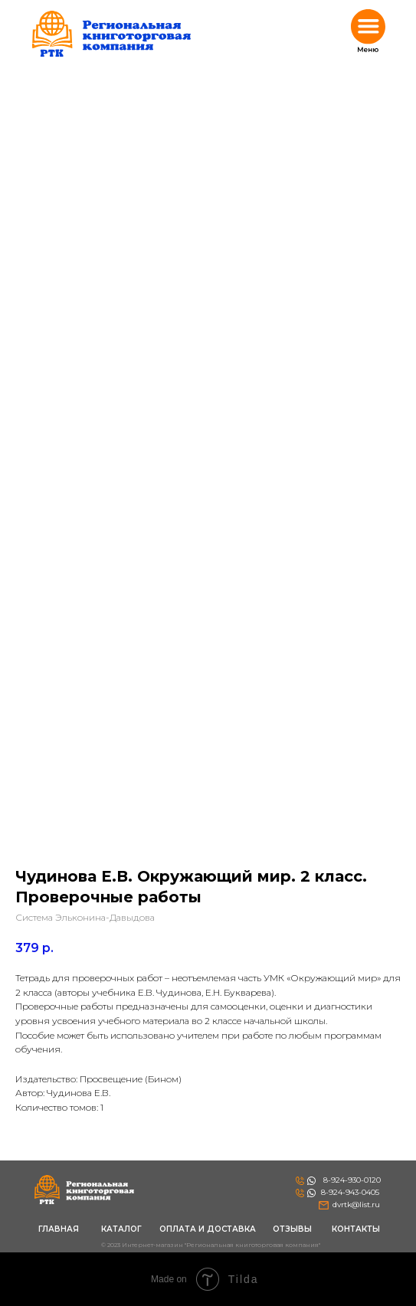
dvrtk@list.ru (356, 1204)
